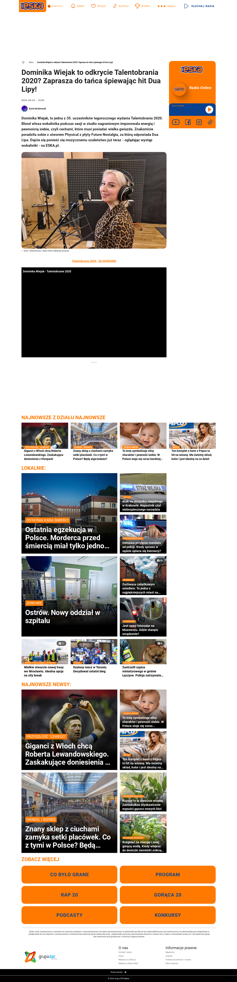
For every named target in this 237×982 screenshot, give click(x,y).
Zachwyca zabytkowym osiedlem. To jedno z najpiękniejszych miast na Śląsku (143, 588)
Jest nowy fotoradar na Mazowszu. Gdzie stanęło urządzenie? (143, 630)
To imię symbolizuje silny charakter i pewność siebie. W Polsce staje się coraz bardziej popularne (143, 455)
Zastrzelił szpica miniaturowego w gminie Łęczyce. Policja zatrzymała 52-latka (143, 671)
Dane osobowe (172, 963)
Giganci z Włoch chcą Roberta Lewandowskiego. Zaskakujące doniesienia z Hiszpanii (45, 455)
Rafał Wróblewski (37, 108)
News (31, 62)
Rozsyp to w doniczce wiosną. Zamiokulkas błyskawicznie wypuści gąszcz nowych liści (143, 805)
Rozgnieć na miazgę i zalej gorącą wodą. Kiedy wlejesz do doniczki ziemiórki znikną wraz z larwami (143, 846)
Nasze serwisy (119, 972)
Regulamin (170, 952)
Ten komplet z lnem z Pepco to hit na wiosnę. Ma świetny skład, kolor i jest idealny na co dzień (192, 455)
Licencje (169, 956)
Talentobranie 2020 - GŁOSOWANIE (94, 261)
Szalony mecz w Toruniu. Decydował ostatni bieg (94, 669)
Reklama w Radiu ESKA (128, 963)
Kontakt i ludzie (125, 952)
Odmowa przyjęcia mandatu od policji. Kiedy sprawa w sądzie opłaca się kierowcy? (143, 547)
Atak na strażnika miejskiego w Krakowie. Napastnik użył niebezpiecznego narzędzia (143, 505)
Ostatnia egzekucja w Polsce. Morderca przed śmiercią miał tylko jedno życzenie (69, 533)
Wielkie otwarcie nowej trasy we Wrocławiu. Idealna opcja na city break (45, 671)
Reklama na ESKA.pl (127, 960)
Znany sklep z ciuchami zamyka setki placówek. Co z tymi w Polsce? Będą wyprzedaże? (94, 455)
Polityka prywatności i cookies (178, 960)
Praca (121, 956)
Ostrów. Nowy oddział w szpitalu (69, 612)
